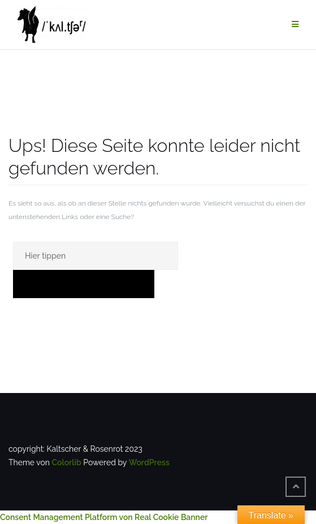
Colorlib (66, 462)
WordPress (149, 462)
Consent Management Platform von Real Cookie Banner (104, 517)
